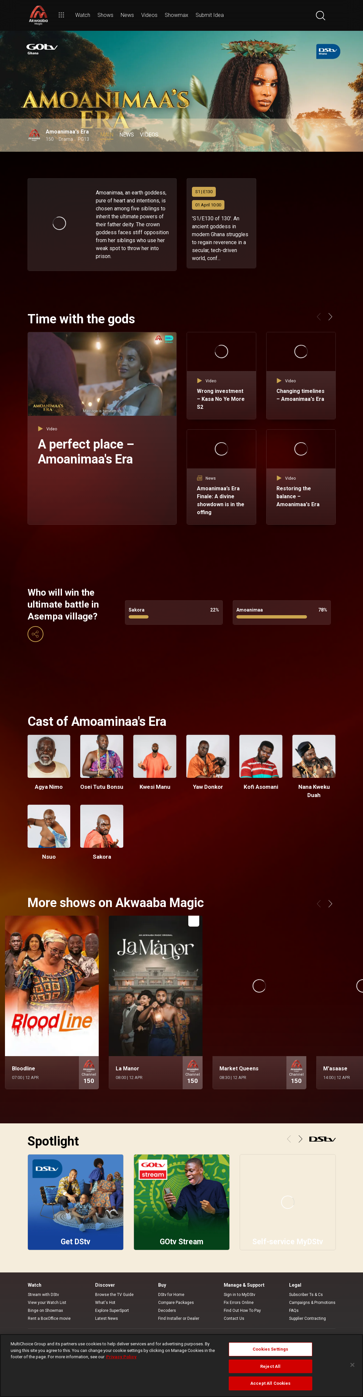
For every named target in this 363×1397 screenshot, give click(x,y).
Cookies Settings (270, 1349)
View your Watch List (47, 1302)
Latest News (106, 1318)
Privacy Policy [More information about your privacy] (121, 1356)
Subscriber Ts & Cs (306, 1294)
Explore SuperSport (112, 1310)
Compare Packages (176, 1302)
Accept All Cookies (270, 1383)
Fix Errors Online (239, 1302)
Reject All (270, 1366)
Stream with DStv (43, 1294)
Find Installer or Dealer (178, 1318)
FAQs (294, 1310)
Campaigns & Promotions (312, 1302)
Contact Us (234, 1318)
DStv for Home (171, 1294)
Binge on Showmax (45, 1310)
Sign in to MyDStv (239, 1294)
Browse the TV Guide (114, 1294)
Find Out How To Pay (242, 1310)
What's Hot (105, 1302)
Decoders (167, 1310)
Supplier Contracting (307, 1318)
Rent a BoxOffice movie (49, 1318)
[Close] (352, 1365)
